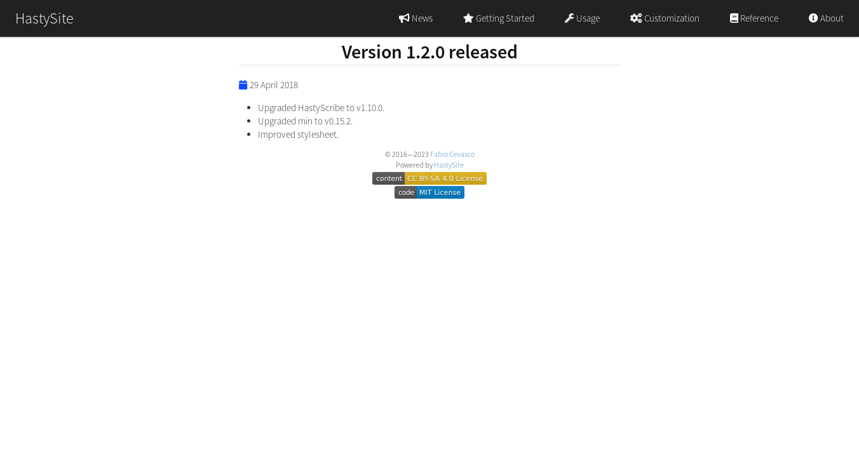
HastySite (449, 164)
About (826, 18)
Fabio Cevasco (452, 154)
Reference (754, 18)
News (416, 18)
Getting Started (498, 18)
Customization (665, 18)
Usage (582, 18)
